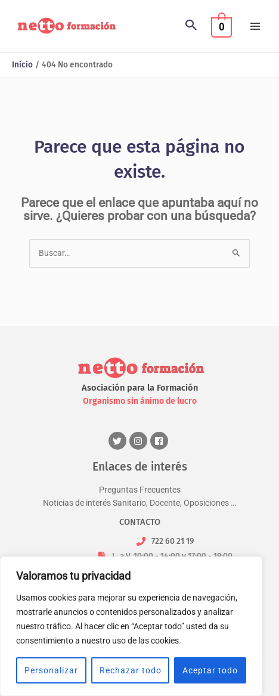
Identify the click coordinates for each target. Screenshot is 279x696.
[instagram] (139, 441)
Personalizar (51, 670)
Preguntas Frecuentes (140, 489)
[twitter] (118, 441)
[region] (131, 626)
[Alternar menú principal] (255, 26)
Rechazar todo (131, 670)
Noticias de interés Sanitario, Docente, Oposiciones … (139, 502)
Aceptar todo (210, 670)
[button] (191, 26)
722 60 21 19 (172, 541)
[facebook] (160, 441)
